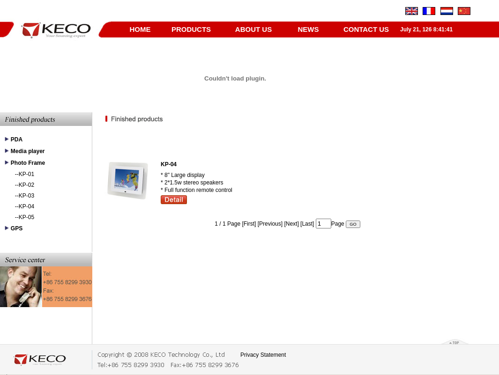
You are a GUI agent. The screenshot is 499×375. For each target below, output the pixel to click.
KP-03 (26, 195)
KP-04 (26, 206)
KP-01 (26, 174)
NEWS (308, 29)
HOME (140, 29)
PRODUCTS (191, 29)
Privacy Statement (263, 355)
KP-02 (26, 185)
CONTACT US (366, 29)
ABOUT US (253, 29)
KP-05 (26, 217)
